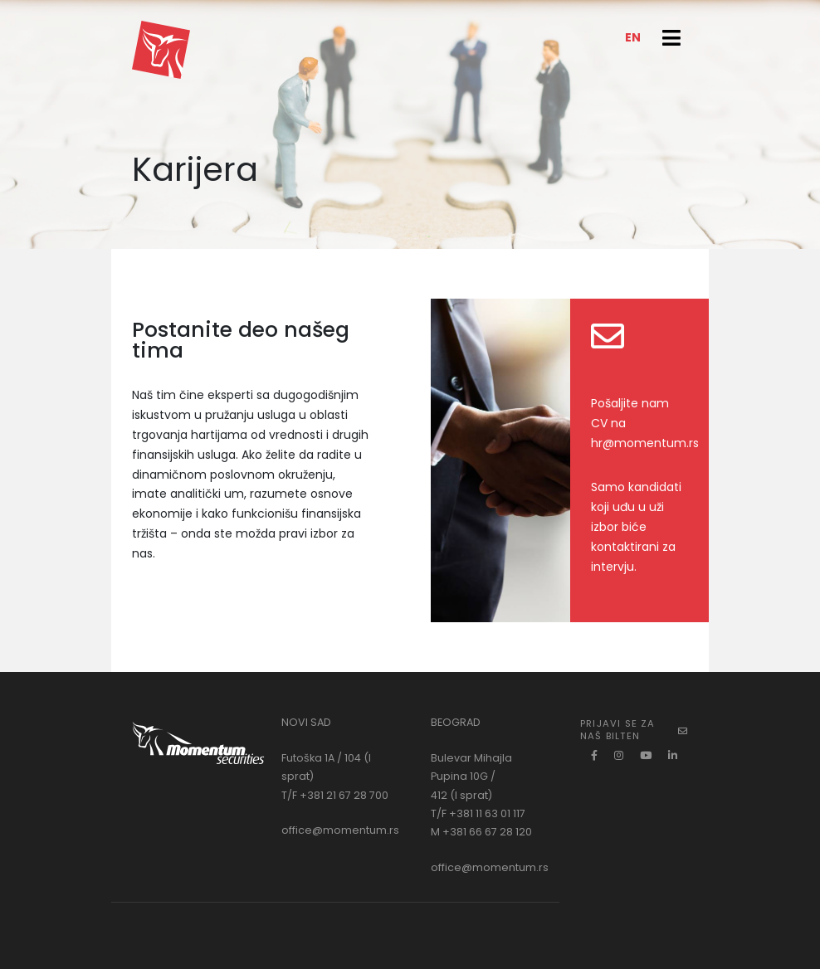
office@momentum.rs (340, 830)
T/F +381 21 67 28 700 (334, 795)
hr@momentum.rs (645, 443)
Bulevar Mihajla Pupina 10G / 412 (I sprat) (471, 776)
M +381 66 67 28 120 (481, 832)
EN (633, 37)
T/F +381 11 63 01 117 (478, 813)
